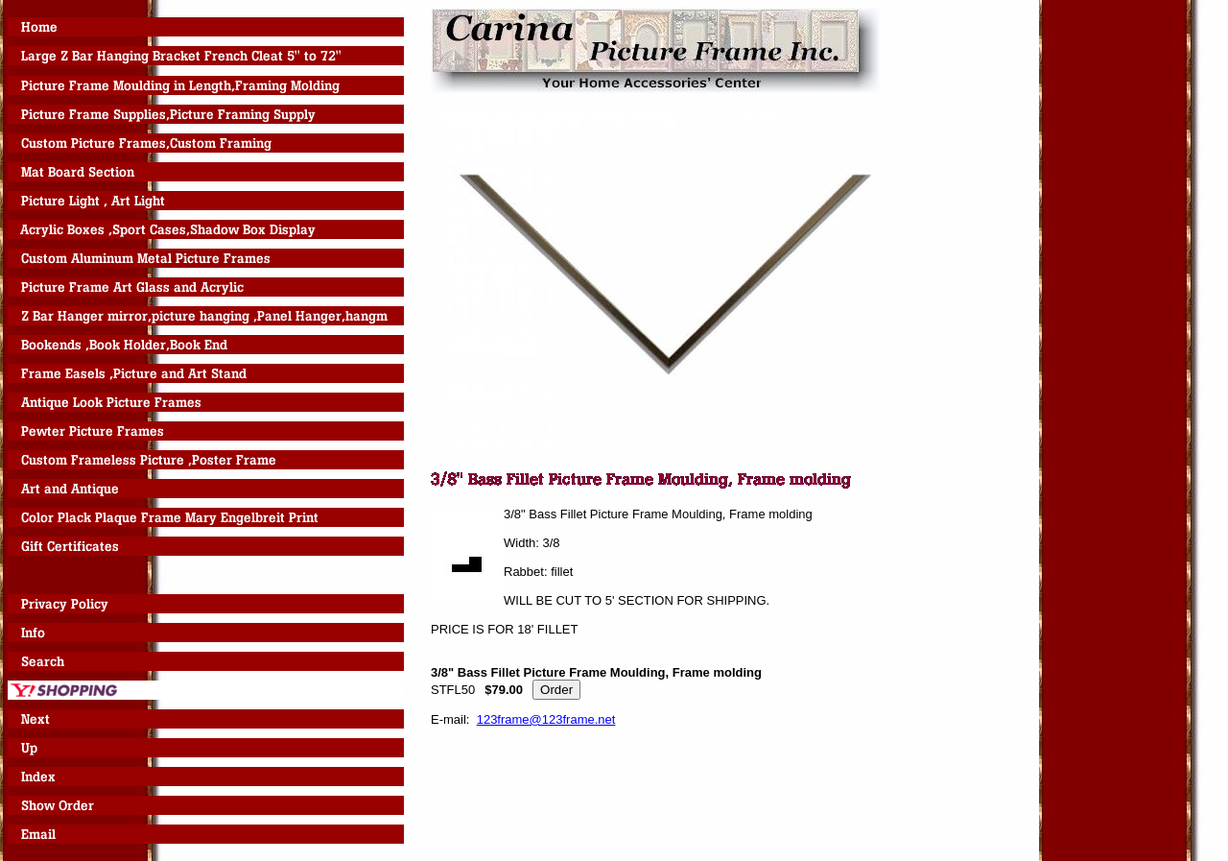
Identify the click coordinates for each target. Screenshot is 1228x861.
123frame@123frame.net (546, 719)
